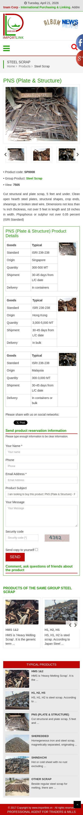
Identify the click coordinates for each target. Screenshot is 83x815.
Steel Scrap (34, 178)
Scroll (77, 804)
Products (24, 66)
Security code (15, 531)
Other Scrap (41, 779)
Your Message (15, 502)
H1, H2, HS (52, 629)
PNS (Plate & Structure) (50, 714)
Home (11, 66)
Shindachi (39, 757)
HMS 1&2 (12, 629)
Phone (10, 460)
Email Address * (16, 474)
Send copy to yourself (20, 550)
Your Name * (14, 446)
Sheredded (40, 736)
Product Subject (16, 488)
